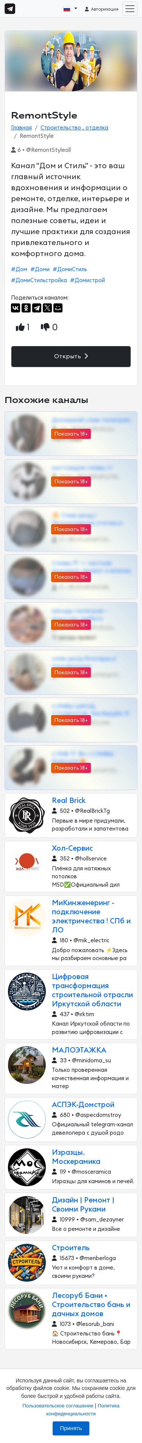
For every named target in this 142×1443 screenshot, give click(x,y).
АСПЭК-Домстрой (83, 1105)
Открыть (71, 356)
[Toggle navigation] (129, 9)
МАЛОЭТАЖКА (79, 1050)
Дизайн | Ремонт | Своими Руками (83, 1205)
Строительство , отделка (74, 128)
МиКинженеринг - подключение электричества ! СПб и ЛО (91, 917)
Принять (71, 1428)
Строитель (71, 1248)
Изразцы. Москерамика (76, 1157)
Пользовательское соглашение (57, 1406)
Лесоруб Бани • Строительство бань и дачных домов (91, 1305)
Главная (21, 128)
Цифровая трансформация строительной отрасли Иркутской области (92, 990)
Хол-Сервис (72, 848)
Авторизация (101, 9)
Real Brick (69, 800)
